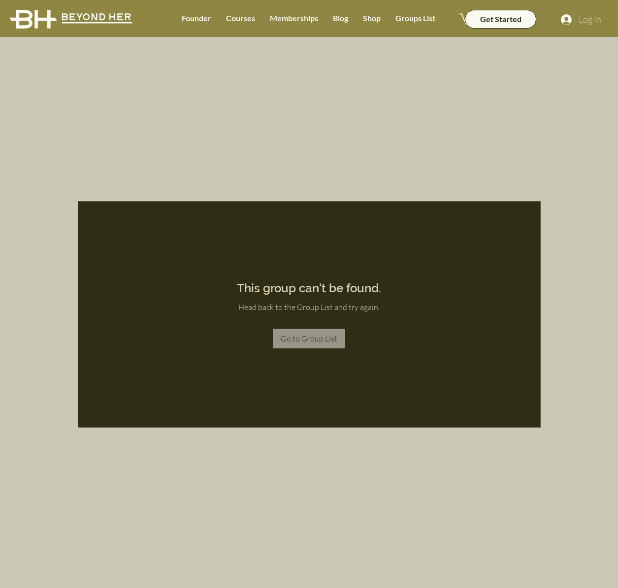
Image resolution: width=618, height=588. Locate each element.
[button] (240, 18)
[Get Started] (500, 19)
